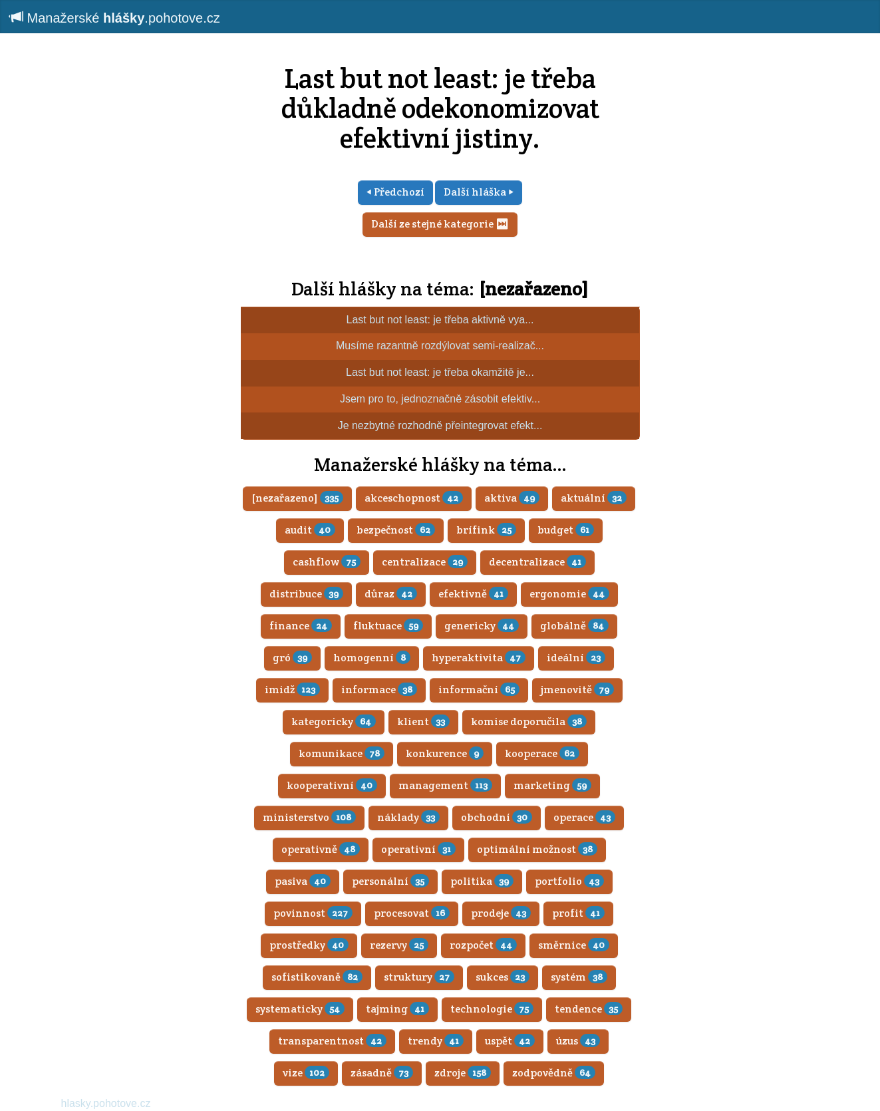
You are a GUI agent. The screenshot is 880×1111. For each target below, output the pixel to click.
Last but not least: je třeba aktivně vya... (440, 319)
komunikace (341, 753)
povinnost (313, 913)
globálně (574, 626)
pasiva (303, 881)
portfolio (569, 881)
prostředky (309, 945)
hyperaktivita (478, 658)
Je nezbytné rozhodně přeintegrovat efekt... (440, 425)
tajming (397, 1009)
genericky (481, 626)
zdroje (462, 1073)
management (445, 785)
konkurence (445, 753)
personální (390, 881)
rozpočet (483, 945)
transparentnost (332, 1041)
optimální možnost (537, 849)
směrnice (573, 945)
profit (578, 913)
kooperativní (332, 785)
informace (379, 690)
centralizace (425, 562)
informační (478, 690)
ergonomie (569, 594)
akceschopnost (414, 498)
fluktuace (388, 626)
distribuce (306, 594)
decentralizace (537, 562)
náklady (408, 817)
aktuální (594, 498)
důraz (391, 594)
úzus (578, 1041)
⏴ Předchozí (395, 192)
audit (310, 530)
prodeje (501, 913)
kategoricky (333, 721)
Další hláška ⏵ (478, 192)
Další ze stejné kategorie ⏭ (440, 224)
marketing (552, 785)
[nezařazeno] (533, 289)
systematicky (300, 1009)
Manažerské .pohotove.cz (115, 17)
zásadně (382, 1073)
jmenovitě (577, 690)
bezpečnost (396, 530)
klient (423, 721)
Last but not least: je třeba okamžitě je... (440, 372)
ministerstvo (309, 817)
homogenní (371, 658)
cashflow (327, 562)
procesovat (412, 913)
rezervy (399, 945)
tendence (589, 1009)
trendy (436, 1041)
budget (565, 530)
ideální (576, 658)
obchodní (496, 817)
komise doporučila (529, 721)
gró (292, 658)
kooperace (542, 753)
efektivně (473, 594)
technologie (491, 1009)
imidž (292, 690)
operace (584, 817)
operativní (418, 849)
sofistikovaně (317, 977)
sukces (502, 977)
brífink (486, 530)
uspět (510, 1041)
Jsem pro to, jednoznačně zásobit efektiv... (440, 398)
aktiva (511, 498)
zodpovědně (553, 1073)
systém (579, 977)
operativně (320, 849)
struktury (419, 977)
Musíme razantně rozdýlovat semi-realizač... (440, 345)
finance (300, 626)
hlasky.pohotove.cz (106, 1103)
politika (481, 881)
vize (306, 1073)
